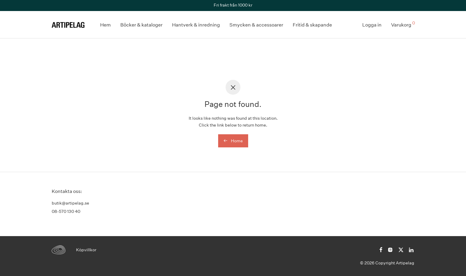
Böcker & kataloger (141, 25)
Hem (105, 25)
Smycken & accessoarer (256, 25)
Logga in (372, 25)
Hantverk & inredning (196, 25)
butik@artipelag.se (70, 203)
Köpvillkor (86, 249)
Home (233, 141)
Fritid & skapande (312, 25)
